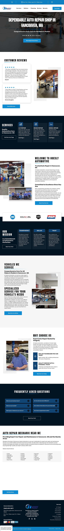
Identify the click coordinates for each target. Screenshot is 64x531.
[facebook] (29, 519)
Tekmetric (29, 528)
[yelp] (32, 519)
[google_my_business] (35, 519)
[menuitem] (19, 8)
